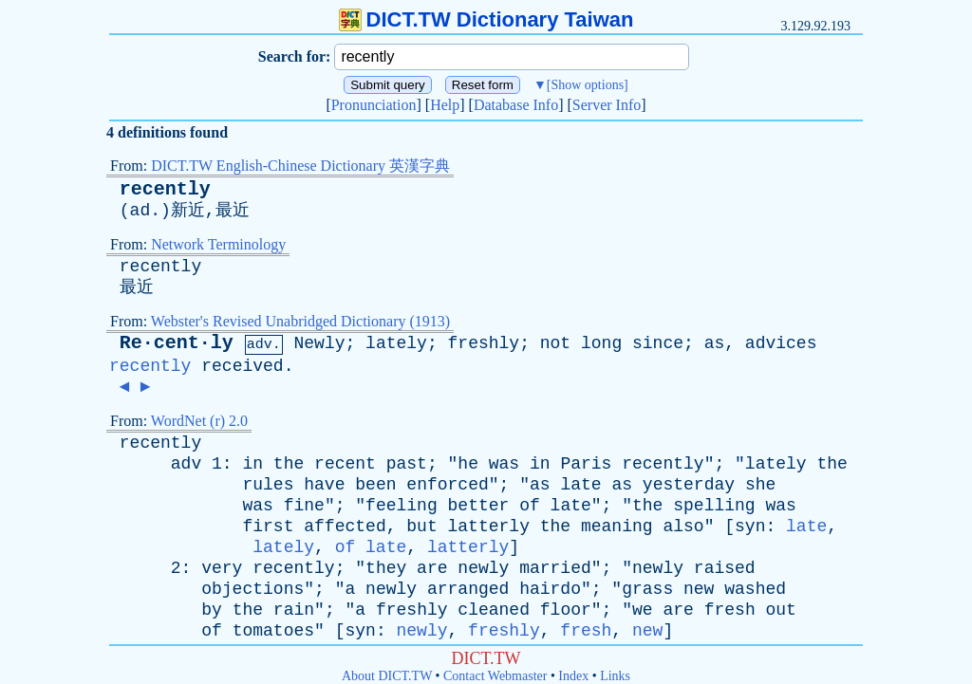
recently (165, 189)
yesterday (689, 484)
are (432, 568)
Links (615, 676)
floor (565, 610)
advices (781, 343)
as (714, 343)
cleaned (494, 610)
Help (444, 105)
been (375, 484)
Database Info (516, 105)
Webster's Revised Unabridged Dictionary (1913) (300, 321)
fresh (730, 610)
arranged (468, 589)
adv (186, 463)
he (468, 463)
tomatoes (273, 630)
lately (396, 343)
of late (371, 547)
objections (252, 589)
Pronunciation (374, 105)
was (504, 463)
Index (573, 676)
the (288, 463)
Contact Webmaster (495, 676)
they (385, 568)
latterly (489, 526)
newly (483, 568)
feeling (401, 505)
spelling (714, 505)
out (781, 610)
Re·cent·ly (177, 343)
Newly (319, 343)
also (683, 526)
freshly (484, 343)
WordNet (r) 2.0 (199, 421)
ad (140, 210)
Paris (585, 463)
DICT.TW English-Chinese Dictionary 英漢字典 (300, 165)
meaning (617, 526)
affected (344, 526)
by (211, 610)
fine (304, 505)
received (242, 366)
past (406, 463)
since (657, 343)
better (479, 505)
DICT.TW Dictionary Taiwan (486, 19)
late (580, 484)
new (698, 589)
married (555, 568)
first (267, 526)
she (760, 484)
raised (725, 568)
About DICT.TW (387, 676)
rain (293, 610)
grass (647, 589)
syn (750, 526)
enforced (447, 484)
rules (267, 484)
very (221, 568)
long (601, 343)
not (555, 343)
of (529, 505)
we (642, 610)
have (324, 484)
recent (345, 463)
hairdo (550, 589)
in (252, 463)
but (421, 526)
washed (755, 589)
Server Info (606, 105)
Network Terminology (218, 244)
